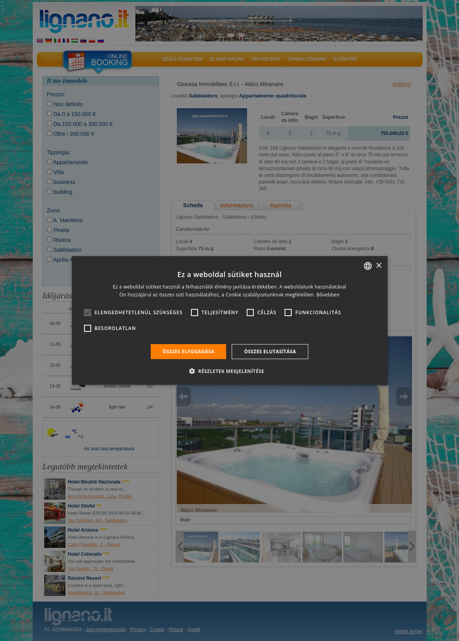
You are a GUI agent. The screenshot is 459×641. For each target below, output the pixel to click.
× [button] (379, 265)
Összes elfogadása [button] (189, 351)
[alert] (229, 320)
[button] (229, 371)
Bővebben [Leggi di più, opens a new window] (328, 294)
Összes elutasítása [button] (270, 351)
